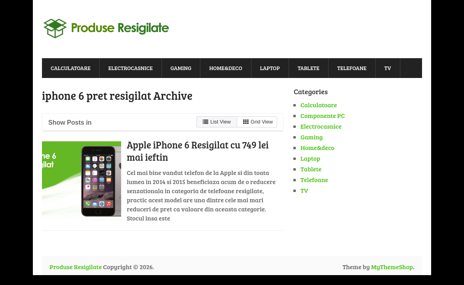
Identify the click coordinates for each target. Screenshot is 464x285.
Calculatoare (71, 68)
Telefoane (352, 68)
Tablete (308, 68)
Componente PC (322, 115)
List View (217, 122)
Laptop (270, 68)
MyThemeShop (392, 266)
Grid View (258, 122)
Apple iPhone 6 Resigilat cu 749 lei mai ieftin (198, 150)
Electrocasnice (130, 68)
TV (387, 68)
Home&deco (225, 68)
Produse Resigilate (75, 266)
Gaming (181, 68)
